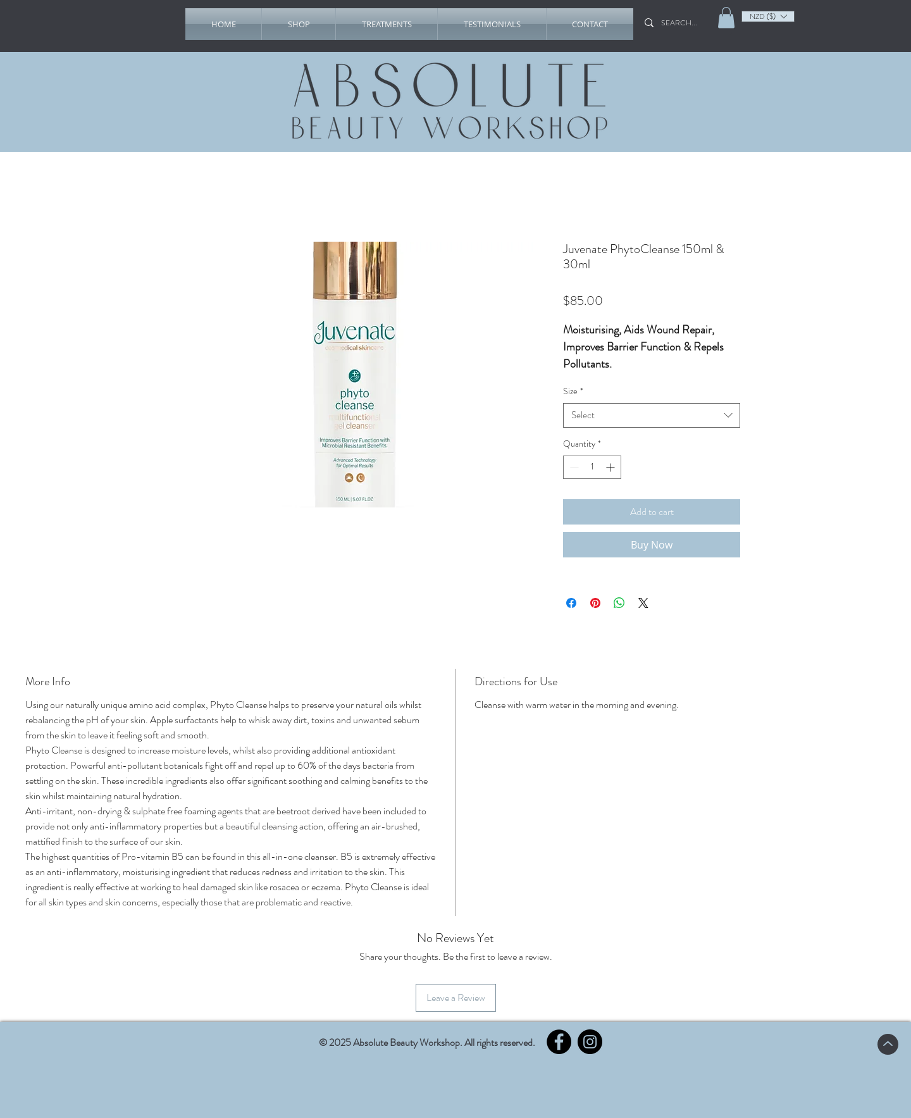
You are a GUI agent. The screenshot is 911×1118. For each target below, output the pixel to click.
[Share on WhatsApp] (619, 603)
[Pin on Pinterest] (595, 603)
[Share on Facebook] (571, 603)
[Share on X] (643, 603)
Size (573, 391)
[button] (298, 24)
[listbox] (768, 16)
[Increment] (611, 467)
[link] (726, 17)
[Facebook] (559, 1041)
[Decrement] (573, 467)
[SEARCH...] (683, 23)
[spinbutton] (592, 467)
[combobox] (651, 415)
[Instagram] (590, 1041)
